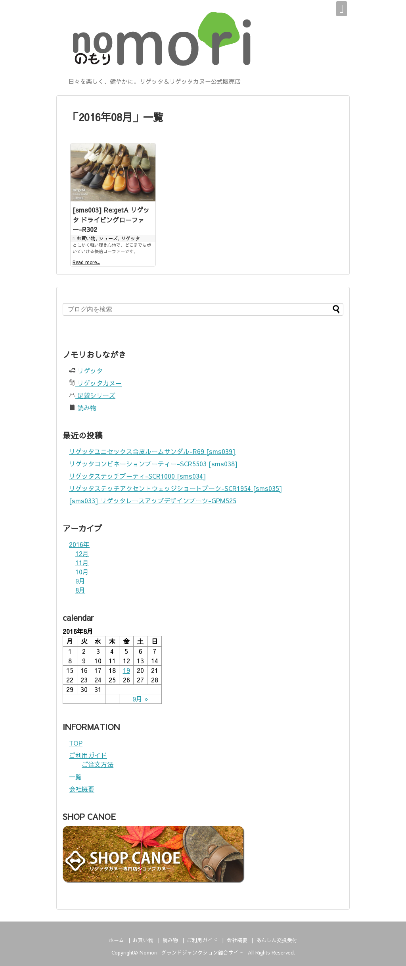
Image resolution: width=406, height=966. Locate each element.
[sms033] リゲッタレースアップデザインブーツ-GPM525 (152, 500)
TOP (75, 742)
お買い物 (86, 238)
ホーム (116, 940)
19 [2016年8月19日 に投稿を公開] (126, 670)
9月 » (140, 698)
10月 (82, 571)
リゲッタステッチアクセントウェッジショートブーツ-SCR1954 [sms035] (175, 488)
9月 (80, 580)
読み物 (82, 407)
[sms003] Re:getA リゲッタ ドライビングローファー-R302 (111, 219)
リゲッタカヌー (95, 383)
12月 (82, 553)
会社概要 (81, 788)
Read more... (86, 262)
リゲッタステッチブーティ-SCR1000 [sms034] (137, 475)
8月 (80, 589)
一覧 (75, 776)
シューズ (108, 238)
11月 (82, 562)
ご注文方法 (97, 764)
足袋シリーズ (92, 395)
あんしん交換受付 (276, 940)
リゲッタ (130, 238)
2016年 (79, 544)
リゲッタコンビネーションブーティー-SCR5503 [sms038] (153, 463)
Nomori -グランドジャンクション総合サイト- (193, 952)
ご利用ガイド (88, 755)
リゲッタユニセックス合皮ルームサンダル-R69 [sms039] (152, 451)
